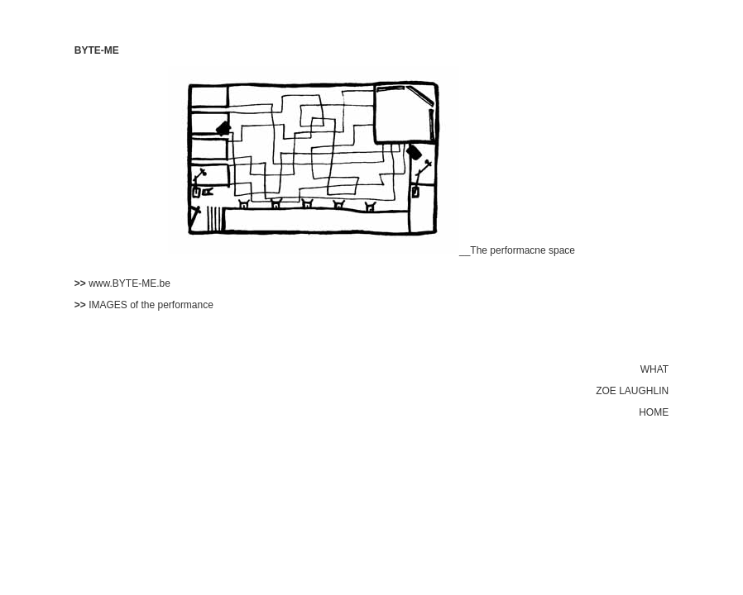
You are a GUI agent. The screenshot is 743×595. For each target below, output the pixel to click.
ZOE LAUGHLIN (632, 391)
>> (81, 283)
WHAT (654, 369)
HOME (654, 412)
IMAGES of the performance (151, 305)
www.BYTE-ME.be (129, 283)
